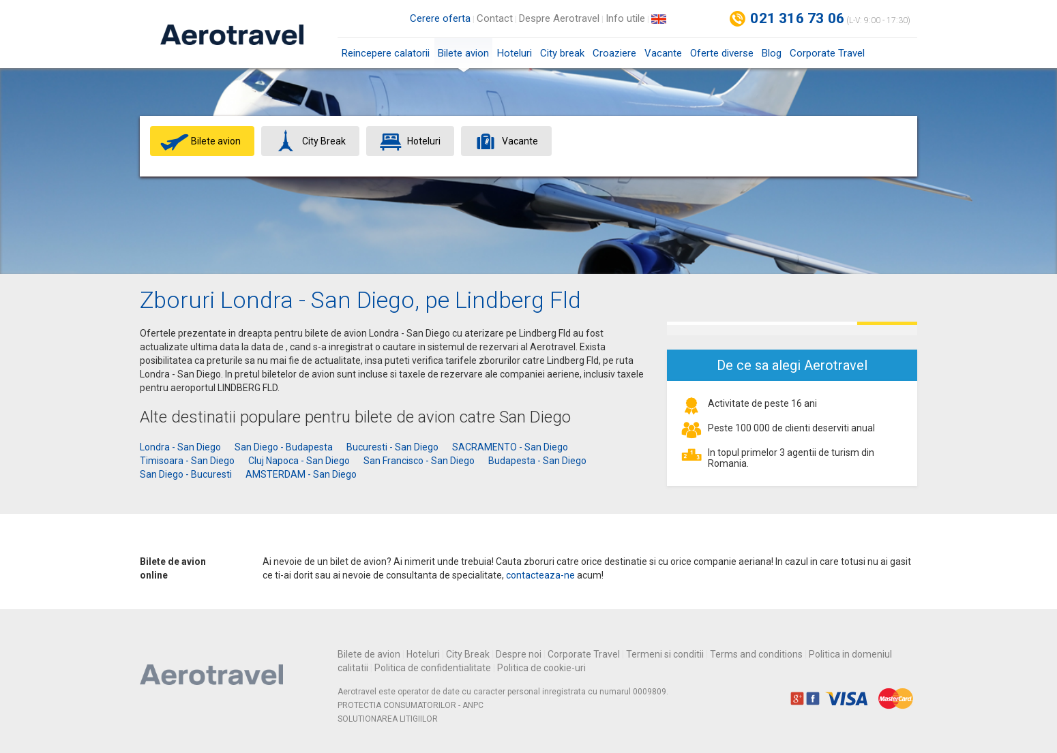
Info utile (625, 18)
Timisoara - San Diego (187, 460)
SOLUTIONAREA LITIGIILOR (388, 719)
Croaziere (614, 53)
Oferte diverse (722, 53)
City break (562, 53)
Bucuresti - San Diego (392, 447)
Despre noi (518, 654)
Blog (771, 53)
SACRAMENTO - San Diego (510, 447)
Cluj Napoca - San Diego (299, 460)
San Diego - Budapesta (284, 447)
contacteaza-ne (540, 575)
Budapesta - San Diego (537, 460)
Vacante (663, 53)
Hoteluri (514, 53)
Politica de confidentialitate (432, 667)
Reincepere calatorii (386, 53)
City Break (468, 654)
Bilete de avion (369, 654)
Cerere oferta (440, 18)
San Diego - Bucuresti (186, 474)
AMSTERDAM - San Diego (301, 474)
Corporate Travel (827, 53)
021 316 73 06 (797, 18)
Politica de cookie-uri (541, 667)
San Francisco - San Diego (419, 460)
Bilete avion (463, 57)
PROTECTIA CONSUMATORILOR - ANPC (410, 705)
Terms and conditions (756, 654)
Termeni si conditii (665, 654)
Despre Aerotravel (559, 18)
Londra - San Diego (180, 447)
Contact (495, 18)
